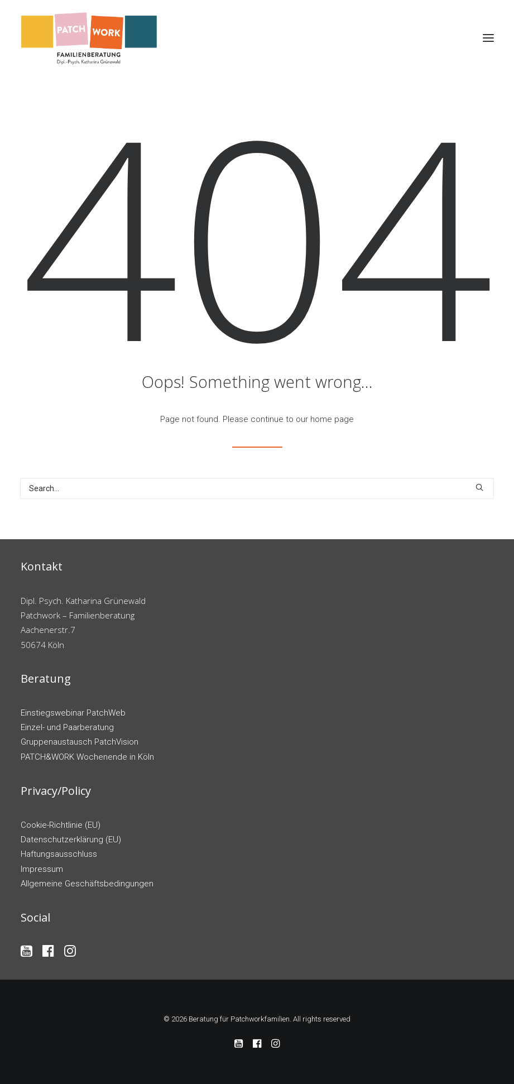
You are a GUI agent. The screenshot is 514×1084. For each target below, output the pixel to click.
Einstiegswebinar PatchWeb (73, 713)
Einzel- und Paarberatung (67, 727)
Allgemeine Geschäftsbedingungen (87, 884)
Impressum (42, 869)
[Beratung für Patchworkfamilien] (89, 38)
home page (332, 419)
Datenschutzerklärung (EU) (71, 839)
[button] (488, 38)
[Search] (257, 488)
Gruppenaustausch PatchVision (79, 742)
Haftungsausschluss (59, 854)
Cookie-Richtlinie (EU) (60, 825)
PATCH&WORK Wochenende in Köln (87, 757)
